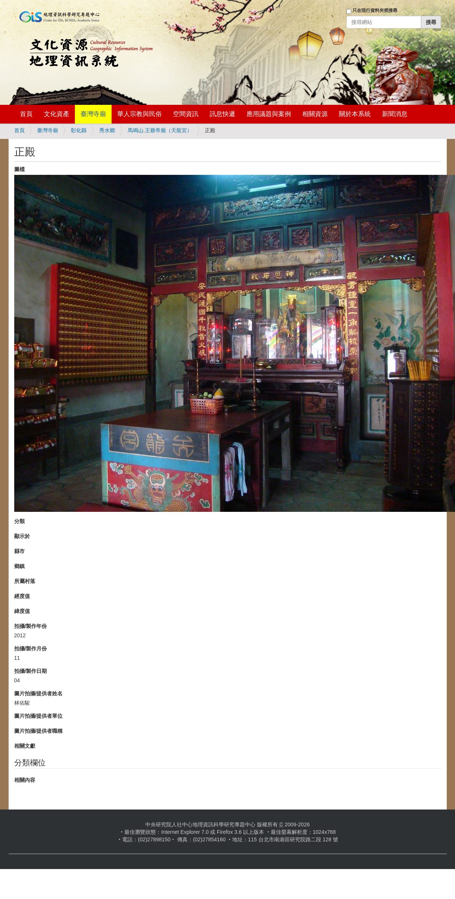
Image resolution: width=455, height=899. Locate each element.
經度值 (22, 596)
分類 (19, 521)
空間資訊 (185, 114)
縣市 (19, 551)
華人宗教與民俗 (139, 114)
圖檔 (19, 169)
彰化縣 (79, 130)
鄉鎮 (19, 566)
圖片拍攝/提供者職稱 (38, 731)
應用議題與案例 (268, 114)
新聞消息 (394, 114)
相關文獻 (24, 746)
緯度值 (22, 611)
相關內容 (24, 780)
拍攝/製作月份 (30, 649)
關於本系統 (355, 114)
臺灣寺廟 (93, 114)
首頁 (26, 114)
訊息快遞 (222, 114)
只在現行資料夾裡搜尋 (374, 10)
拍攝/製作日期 (30, 671)
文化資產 (56, 114)
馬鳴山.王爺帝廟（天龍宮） (160, 130)
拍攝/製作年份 (30, 626)
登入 (336, 33)
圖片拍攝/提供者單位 (38, 716)
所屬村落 (24, 581)
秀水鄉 (107, 130)
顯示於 (22, 536)
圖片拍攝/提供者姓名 (38, 693)
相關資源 (315, 114)
